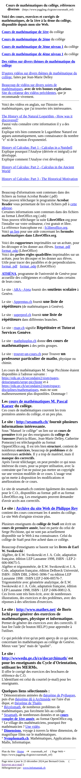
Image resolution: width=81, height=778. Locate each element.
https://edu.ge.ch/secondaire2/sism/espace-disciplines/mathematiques (31, 388)
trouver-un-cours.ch (27, 354)
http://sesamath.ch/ (32, 422)
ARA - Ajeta (22, 289)
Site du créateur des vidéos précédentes (29, 93)
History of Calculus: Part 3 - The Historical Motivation (40, 179)
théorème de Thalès (27, 703)
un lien (14, 231)
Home (20, 751)
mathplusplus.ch (25, 341)
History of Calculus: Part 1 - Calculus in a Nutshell (37, 147)
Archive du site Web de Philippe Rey (47, 508)
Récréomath (12, 707)
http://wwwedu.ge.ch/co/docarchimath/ (34, 658)
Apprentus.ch (23, 302)
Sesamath (10, 715)
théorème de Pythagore (59, 695)
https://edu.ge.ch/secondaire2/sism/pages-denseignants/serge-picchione (30, 380)
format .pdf (62, 247)
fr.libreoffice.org (56, 227)
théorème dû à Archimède (33, 699)
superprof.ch (22, 315)
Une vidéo (32, 726)
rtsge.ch (19, 328)
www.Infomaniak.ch (34, 767)
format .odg (10, 250)
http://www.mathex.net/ (36, 609)
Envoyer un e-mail (12, 764)
